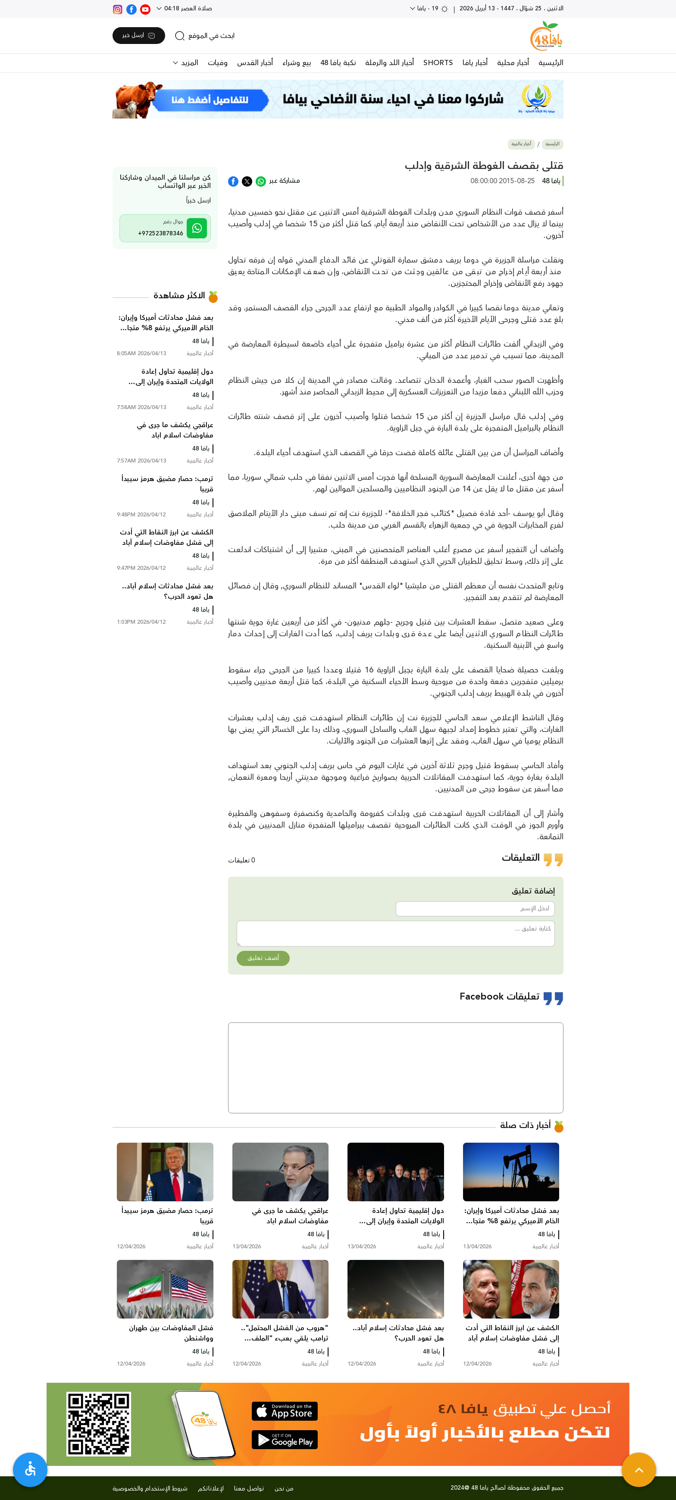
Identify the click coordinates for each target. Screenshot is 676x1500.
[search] (204, 35)
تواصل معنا (249, 1489)
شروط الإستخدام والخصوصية (150, 1489)
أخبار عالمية (521, 144)
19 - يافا (432, 8)
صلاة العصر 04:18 (187, 8)
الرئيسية (550, 63)
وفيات (218, 63)
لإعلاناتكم (211, 1489)
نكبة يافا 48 (338, 63)
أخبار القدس (255, 63)
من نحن (284, 1489)
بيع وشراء (296, 63)
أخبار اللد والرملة (389, 63)
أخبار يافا (475, 63)
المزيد (188, 63)
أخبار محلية (513, 63)
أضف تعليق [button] (263, 958)
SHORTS (438, 63)
